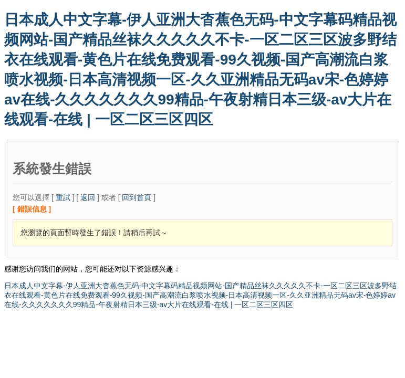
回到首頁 (136, 197)
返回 (87, 197)
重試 (63, 197)
